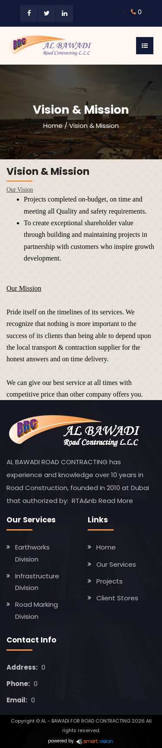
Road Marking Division (36, 610)
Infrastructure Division (37, 581)
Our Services (116, 564)
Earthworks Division (32, 553)
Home (53, 125)
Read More (115, 500)
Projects (109, 581)
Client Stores (117, 597)
